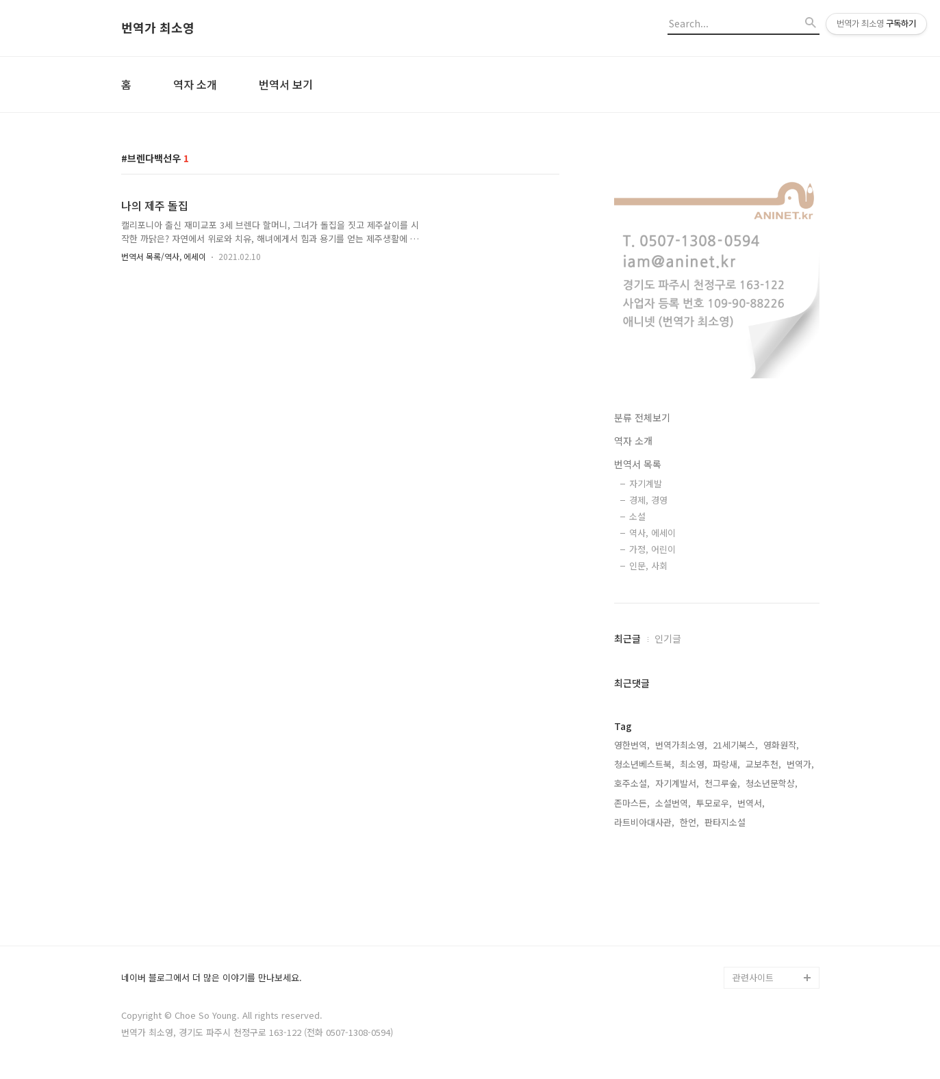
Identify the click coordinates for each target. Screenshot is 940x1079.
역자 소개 (195, 84)
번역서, (751, 802)
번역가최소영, (681, 744)
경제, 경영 (648, 499)
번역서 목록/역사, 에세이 (163, 256)
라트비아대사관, (644, 822)
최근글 (627, 638)
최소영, (693, 763)
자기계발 (645, 483)
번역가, (800, 763)
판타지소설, (726, 822)
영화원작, (781, 744)
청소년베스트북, (644, 763)
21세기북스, (735, 744)
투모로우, (714, 802)
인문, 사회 (648, 565)
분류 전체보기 (642, 417)
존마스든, (632, 802)
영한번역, (632, 744)
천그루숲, (722, 783)
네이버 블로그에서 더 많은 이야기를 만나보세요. (211, 978)
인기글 (668, 638)
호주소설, (632, 783)
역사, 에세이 (652, 532)
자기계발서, (677, 783)
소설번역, (673, 802)
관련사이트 (753, 977)
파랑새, (726, 763)
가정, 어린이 (652, 549)
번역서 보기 (286, 84)
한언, (689, 822)
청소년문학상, (772, 783)
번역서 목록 (637, 464)
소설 (637, 516)
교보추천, (763, 763)
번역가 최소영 (157, 28)
